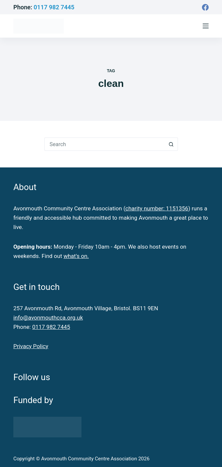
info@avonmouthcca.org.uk (48, 317)
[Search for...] (104, 144)
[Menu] (206, 26)
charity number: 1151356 (156, 208)
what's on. (76, 256)
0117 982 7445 (54, 7)
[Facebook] (205, 7)
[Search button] (171, 144)
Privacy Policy (30, 346)
